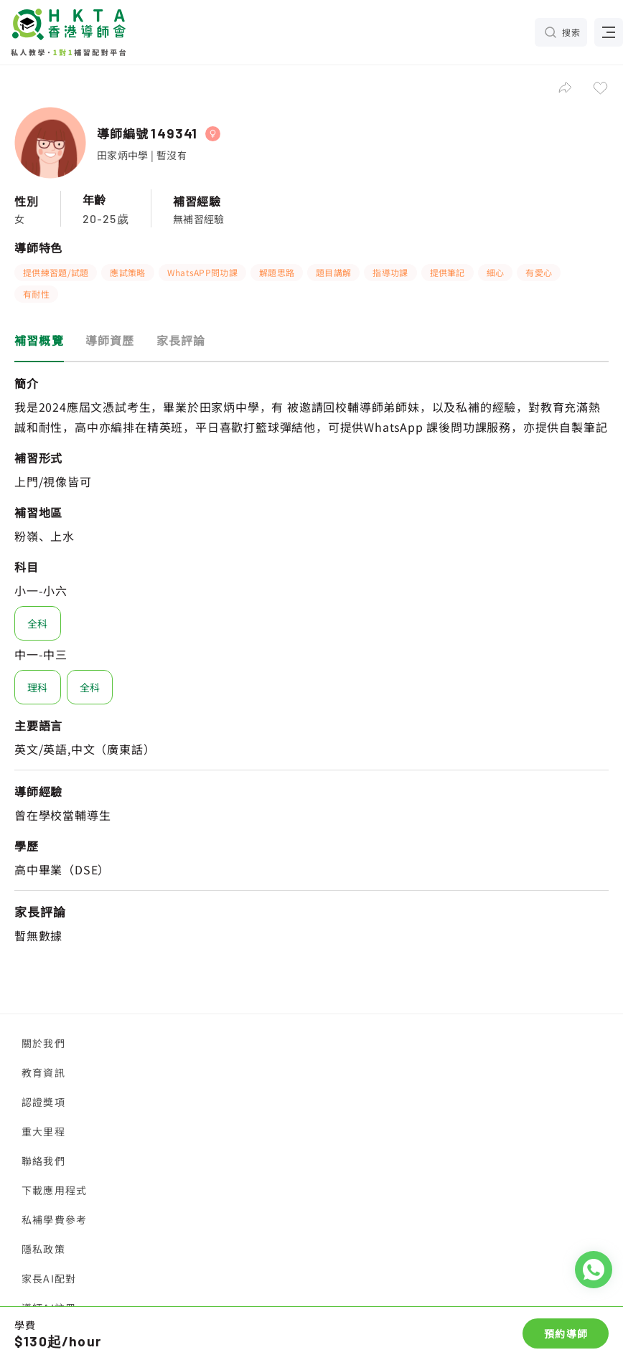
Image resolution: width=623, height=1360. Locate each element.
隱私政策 (43, 1249)
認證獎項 (43, 1102)
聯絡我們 (43, 1160)
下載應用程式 (54, 1190)
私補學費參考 (54, 1219)
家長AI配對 (49, 1278)
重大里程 (43, 1131)
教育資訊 (43, 1072)
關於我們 (43, 1043)
